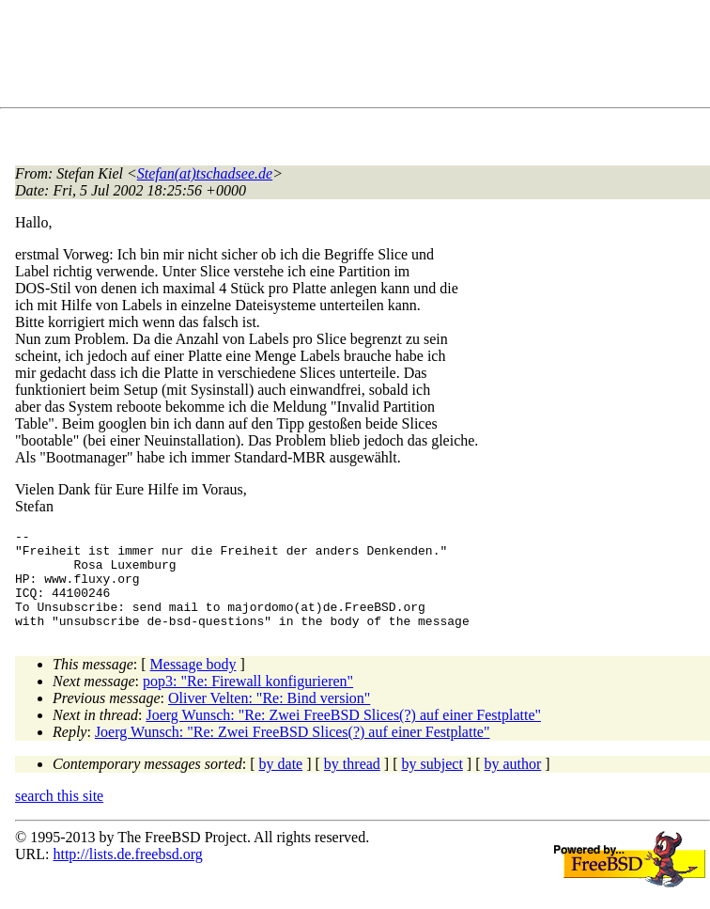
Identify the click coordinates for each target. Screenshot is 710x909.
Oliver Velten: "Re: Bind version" (269, 718)
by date (281, 783)
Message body (193, 684)
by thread (352, 783)
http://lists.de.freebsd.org (127, 874)
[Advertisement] (357, 57)
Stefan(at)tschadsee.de (204, 173)
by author (512, 783)
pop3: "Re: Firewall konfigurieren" (248, 701)
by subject (432, 783)
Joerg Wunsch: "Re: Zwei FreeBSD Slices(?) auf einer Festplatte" (343, 735)
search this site (59, 815)
